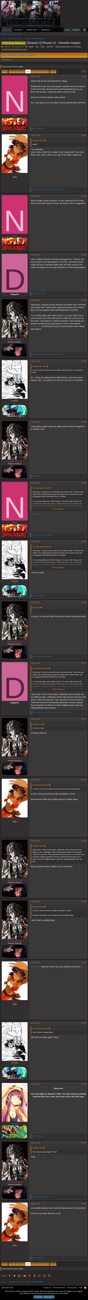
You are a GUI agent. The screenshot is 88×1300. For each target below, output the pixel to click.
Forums (6, 30)
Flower (15, 1123)
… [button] (13, 71)
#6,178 (83, 1084)
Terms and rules (59, 1288)
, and (50, 189)
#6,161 (83, 77)
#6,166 (83, 361)
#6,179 (83, 1143)
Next (53, 71)
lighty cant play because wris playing (68, 47)
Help (80, 1288)
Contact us (47, 1288)
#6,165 (83, 300)
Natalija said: (38, 724)
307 (17, 71)
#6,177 (83, 1023)
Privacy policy (72, 1288)
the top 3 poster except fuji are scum (14, 49)
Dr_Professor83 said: (41, 488)
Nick (16, 116)
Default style (7, 1288)
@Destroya (36, 967)
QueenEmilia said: (40, 366)
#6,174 (83, 841)
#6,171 (83, 663)
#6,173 (83, 780)
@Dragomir (37, 329)
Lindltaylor (7, 47)
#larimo (30, 47)
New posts (5, 34)
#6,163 (83, 196)
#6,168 (83, 483)
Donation (18, 30)
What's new (32, 30)
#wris (42, 47)
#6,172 (83, 719)
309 (28, 71)
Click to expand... (58, 509)
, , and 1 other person (54, 712)
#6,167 (83, 422)
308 (23, 71)
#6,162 (83, 135)
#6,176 (83, 962)
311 (37, 71)
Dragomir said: (38, 140)
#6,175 (83, 901)
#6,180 (83, 1204)
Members (45, 30)
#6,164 (83, 255)
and (44, 535)
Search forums (16, 34)
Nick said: (37, 607)
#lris (37, 47)
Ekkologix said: (39, 907)
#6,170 (83, 602)
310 (33, 71)
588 (46, 71)
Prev (5, 71)
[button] (23, 29)
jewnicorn (50, 47)
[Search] (84, 29)
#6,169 (83, 541)
